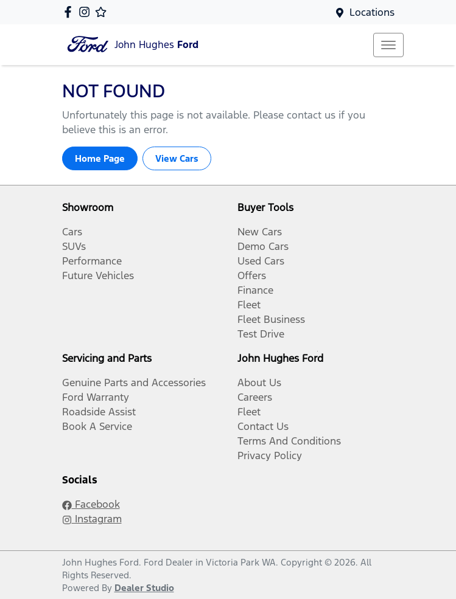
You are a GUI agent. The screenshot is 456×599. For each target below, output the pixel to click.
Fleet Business (271, 319)
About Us (259, 382)
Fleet (249, 304)
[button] (388, 45)
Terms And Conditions (289, 441)
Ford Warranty (95, 397)
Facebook (91, 504)
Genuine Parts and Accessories (134, 382)
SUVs (74, 246)
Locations (372, 12)
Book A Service (97, 426)
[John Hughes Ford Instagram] (87, 12)
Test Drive (260, 334)
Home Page (100, 158)
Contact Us (263, 426)
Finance (255, 290)
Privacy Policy (269, 455)
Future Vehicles (98, 275)
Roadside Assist (99, 411)
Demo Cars (263, 246)
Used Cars (260, 261)
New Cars (259, 231)
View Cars (176, 158)
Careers (254, 397)
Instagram (92, 518)
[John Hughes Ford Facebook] (70, 12)
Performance (92, 261)
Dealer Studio (144, 588)
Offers (251, 275)
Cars (72, 231)
